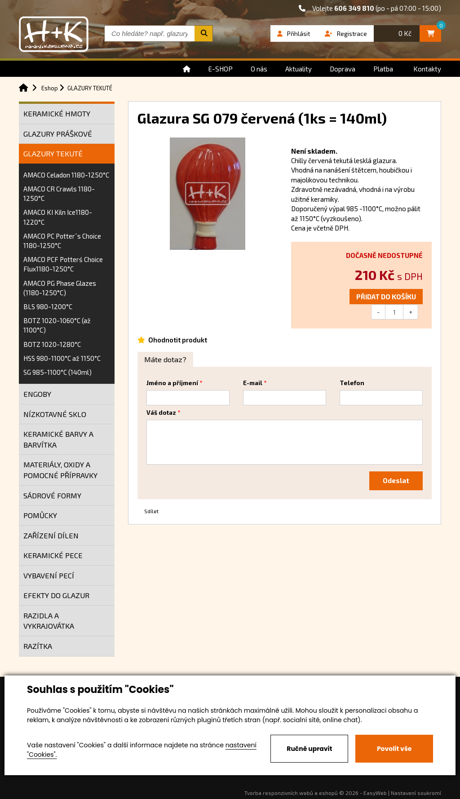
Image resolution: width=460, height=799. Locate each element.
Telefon (352, 382)
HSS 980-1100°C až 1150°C (62, 358)
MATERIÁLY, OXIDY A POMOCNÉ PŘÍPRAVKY (60, 469)
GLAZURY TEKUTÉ (53, 153)
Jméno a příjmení (172, 382)
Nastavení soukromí (416, 793)
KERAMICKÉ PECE (53, 555)
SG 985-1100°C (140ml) (57, 372)
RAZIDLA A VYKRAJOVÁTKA (48, 620)
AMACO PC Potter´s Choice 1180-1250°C (62, 240)
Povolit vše (394, 748)
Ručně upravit (309, 748)
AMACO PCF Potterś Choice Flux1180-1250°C (63, 264)
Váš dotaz (161, 412)
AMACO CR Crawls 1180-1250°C (59, 193)
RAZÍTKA (37, 646)
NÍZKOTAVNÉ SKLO (54, 414)
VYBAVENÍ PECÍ (48, 575)
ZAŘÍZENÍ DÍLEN (51, 535)
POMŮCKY (40, 515)
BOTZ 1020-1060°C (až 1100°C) (57, 325)
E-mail (252, 382)
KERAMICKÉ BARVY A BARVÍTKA (58, 439)
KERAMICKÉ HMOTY (56, 113)
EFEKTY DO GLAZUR (56, 595)
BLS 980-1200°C (47, 306)
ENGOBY (37, 394)
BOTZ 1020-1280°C (52, 344)
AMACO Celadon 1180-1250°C (66, 175)
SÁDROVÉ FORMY (52, 495)
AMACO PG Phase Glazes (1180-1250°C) (59, 288)
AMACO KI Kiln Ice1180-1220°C (57, 217)
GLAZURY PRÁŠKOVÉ (57, 133)
